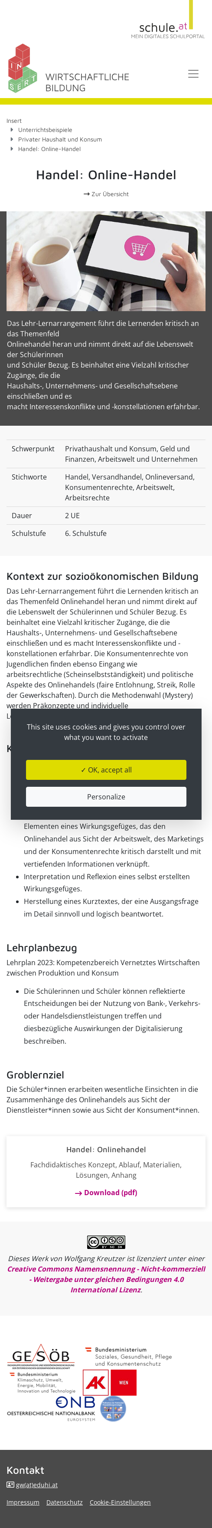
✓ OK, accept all (106, 770)
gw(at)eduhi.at (37, 1485)
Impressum (23, 1502)
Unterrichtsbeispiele (45, 129)
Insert (14, 120)
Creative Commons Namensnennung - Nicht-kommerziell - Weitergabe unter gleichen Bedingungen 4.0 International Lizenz (106, 1279)
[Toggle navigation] (193, 73)
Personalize (106, 797)
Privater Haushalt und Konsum (60, 139)
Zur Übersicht (106, 193)
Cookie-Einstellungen (120, 1502)
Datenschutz (64, 1502)
